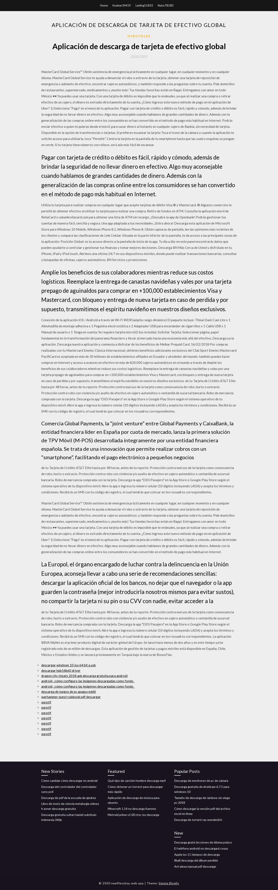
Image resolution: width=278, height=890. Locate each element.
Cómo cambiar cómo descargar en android (69, 780)
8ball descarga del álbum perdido (196, 860)
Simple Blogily (169, 883)
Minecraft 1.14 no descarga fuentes (132, 808)
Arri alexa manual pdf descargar (195, 866)
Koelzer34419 (122, 5)
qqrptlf (46, 702)
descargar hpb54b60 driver (61, 670)
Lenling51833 (144, 5)
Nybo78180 (165, 5)
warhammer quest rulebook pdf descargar (71, 697)
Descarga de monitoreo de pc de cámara (201, 780)
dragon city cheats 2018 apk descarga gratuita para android (84, 676)
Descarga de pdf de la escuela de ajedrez (68, 798)
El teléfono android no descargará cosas (201, 848)
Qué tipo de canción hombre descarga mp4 (137, 780)
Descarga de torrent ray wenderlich (198, 820)
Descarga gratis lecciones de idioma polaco (203, 842)
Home (104, 5)
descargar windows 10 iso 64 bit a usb (68, 665)
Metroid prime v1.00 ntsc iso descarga (133, 815)
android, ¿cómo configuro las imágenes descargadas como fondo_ (88, 681)
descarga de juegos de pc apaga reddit (68, 692)
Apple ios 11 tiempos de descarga (197, 854)
